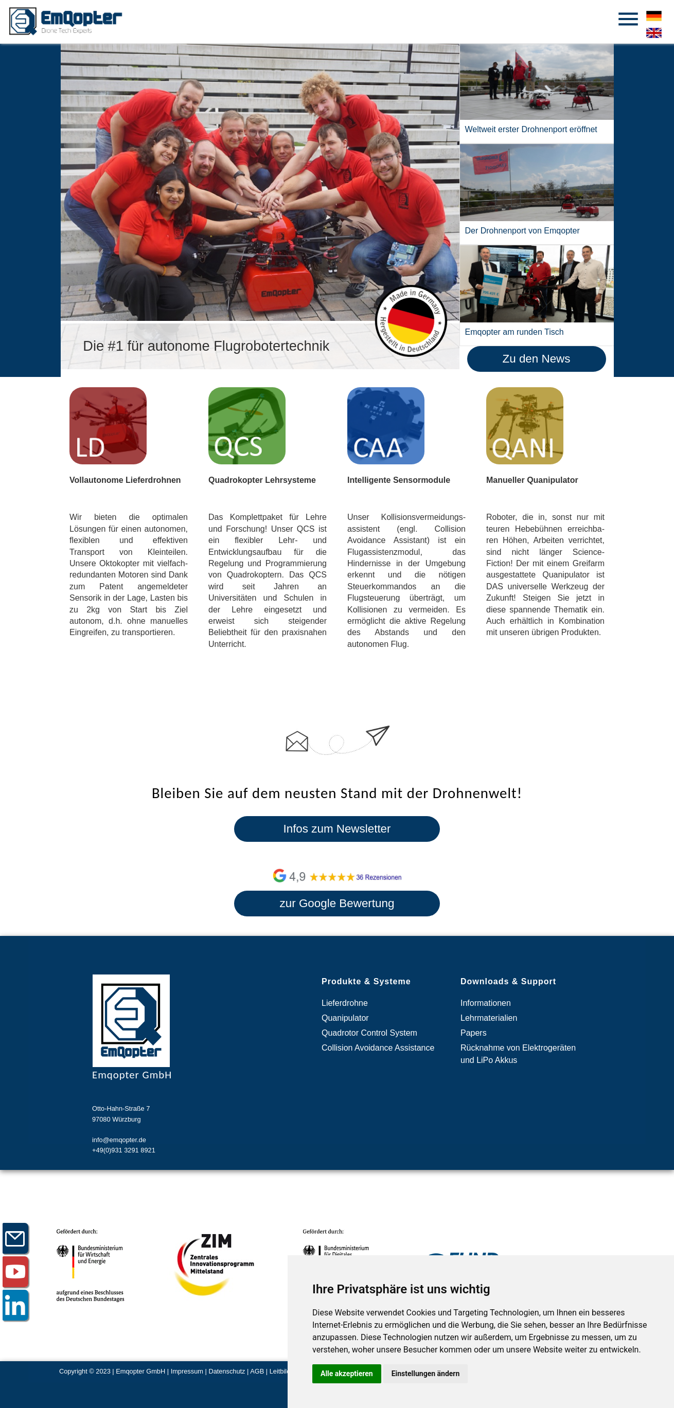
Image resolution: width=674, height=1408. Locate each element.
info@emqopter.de (119, 1140)
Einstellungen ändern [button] (426, 1373)
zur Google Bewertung (337, 903)
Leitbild (280, 1371)
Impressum (187, 1371)
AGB (257, 1371)
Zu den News (537, 358)
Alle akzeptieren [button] (347, 1373)
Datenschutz (226, 1371)
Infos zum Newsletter (337, 828)
